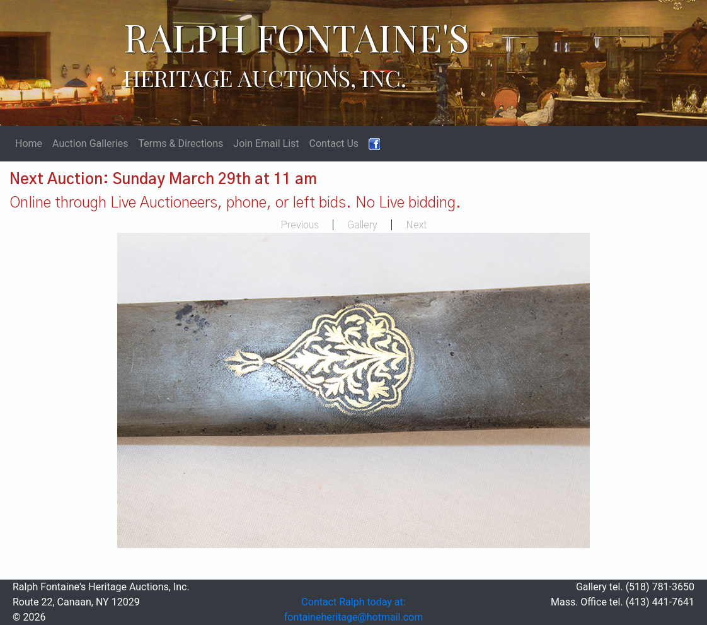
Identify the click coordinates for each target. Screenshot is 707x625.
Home (28, 143)
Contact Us (334, 143)
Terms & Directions (181, 143)
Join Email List (266, 143)
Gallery (362, 225)
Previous (299, 225)
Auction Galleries (90, 143)
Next (416, 225)
